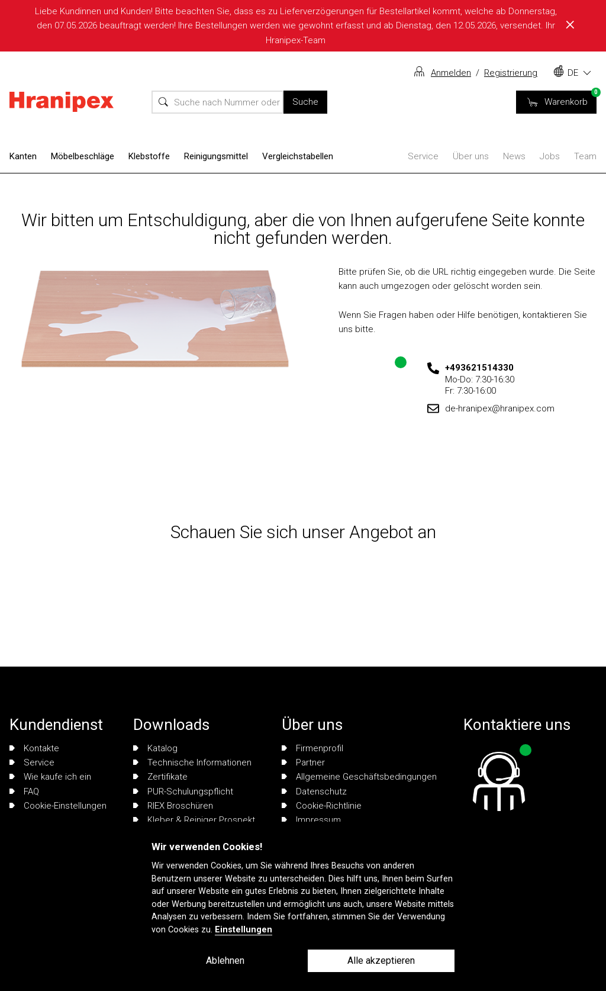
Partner (303, 762)
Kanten (23, 156)
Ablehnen (225, 960)
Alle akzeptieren (381, 960)
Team (585, 156)
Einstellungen (243, 930)
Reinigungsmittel (216, 156)
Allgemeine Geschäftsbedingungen (359, 776)
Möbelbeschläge (82, 156)
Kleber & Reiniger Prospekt (194, 820)
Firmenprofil (312, 748)
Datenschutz (314, 791)
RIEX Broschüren (173, 805)
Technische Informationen (192, 762)
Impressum (311, 820)
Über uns (471, 156)
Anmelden (451, 72)
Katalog (155, 748)
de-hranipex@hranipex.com (500, 408)
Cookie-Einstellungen (58, 805)
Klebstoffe (149, 156)
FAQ (24, 791)
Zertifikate (160, 776)
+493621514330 (479, 367)
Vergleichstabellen (297, 156)
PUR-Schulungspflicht (183, 791)
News (514, 156)
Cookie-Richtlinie (322, 805)
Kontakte (34, 748)
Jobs (550, 156)
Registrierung (510, 72)
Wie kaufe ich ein (50, 776)
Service (423, 156)
